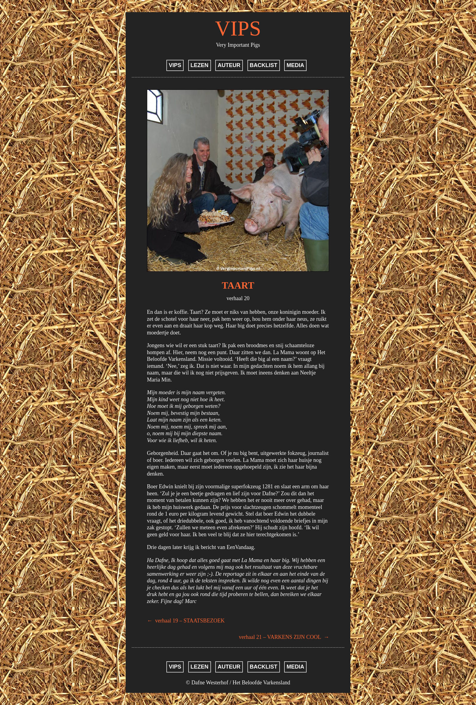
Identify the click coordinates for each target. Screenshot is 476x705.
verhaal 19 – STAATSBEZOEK (186, 621)
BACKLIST (263, 65)
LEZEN (200, 65)
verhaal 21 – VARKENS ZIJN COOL (284, 637)
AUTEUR (229, 65)
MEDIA (295, 65)
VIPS (238, 28)
